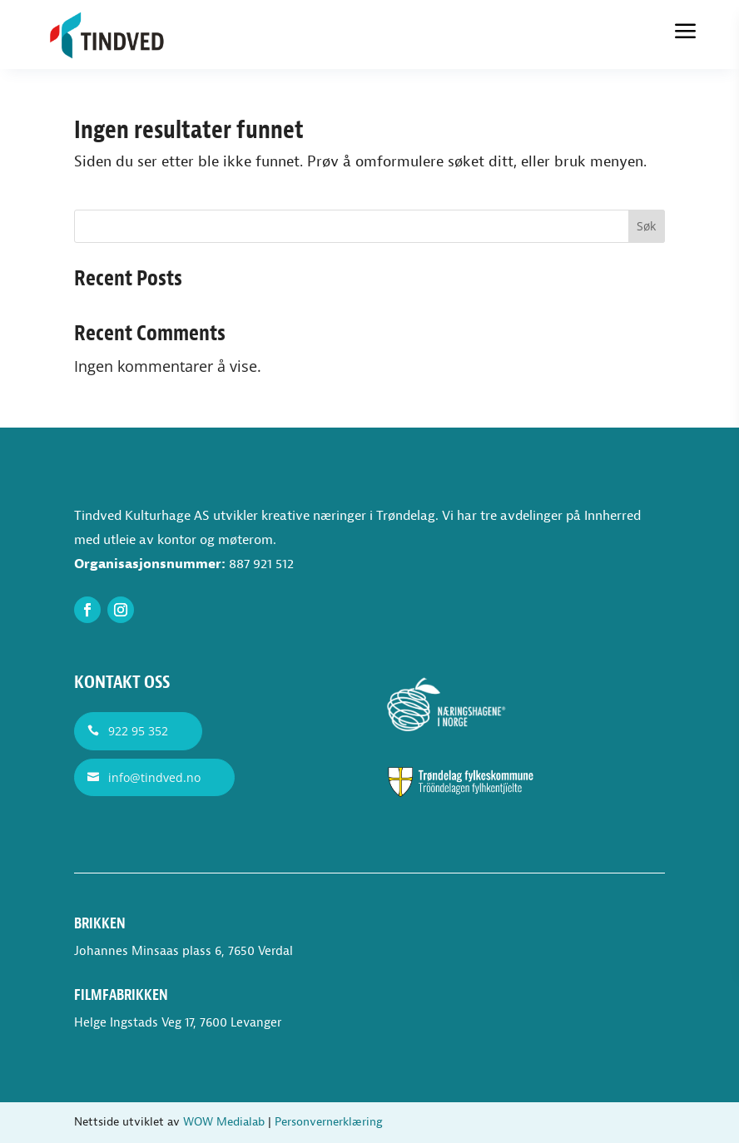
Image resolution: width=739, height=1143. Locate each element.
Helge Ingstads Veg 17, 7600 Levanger (177, 1023)
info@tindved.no (154, 777)
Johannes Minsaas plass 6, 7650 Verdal (183, 951)
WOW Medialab (224, 1122)
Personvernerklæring (329, 1122)
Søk (646, 226)
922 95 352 (138, 731)
